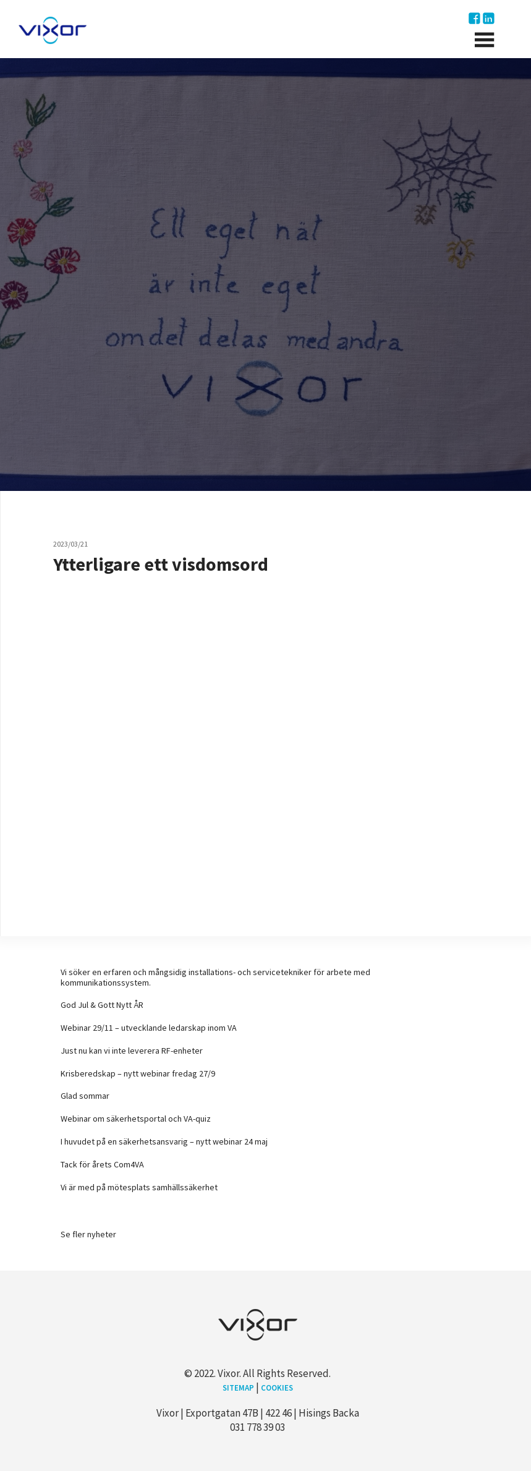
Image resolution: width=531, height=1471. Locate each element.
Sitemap (238, 1388)
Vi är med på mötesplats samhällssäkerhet (139, 1187)
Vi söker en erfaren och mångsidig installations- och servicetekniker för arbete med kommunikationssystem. (215, 977)
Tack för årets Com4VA (102, 1164)
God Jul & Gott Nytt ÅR (102, 1004)
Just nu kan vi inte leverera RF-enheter (132, 1050)
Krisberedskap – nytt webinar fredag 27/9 (138, 1073)
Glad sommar (85, 1095)
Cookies (276, 1388)
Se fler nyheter (88, 1234)
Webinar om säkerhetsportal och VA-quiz (136, 1118)
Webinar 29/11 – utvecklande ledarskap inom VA (149, 1027)
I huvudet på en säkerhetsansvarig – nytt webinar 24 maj (164, 1141)
